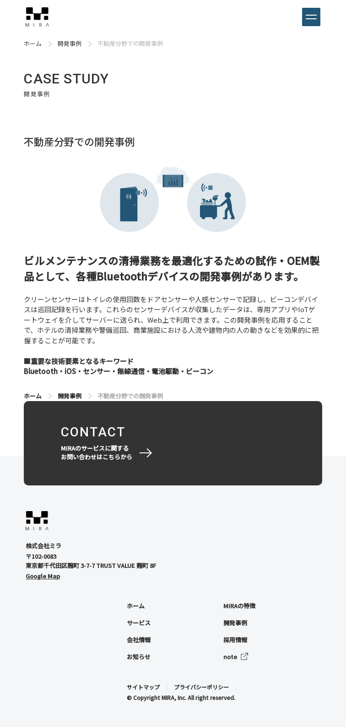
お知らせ (139, 656)
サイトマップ (143, 687)
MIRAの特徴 (239, 605)
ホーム (33, 43)
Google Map (43, 576)
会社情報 (139, 639)
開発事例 (69, 43)
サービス (139, 622)
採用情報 (235, 639)
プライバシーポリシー (201, 687)
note (230, 656)
